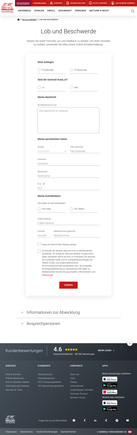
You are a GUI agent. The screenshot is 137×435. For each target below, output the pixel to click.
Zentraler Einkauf (79, 394)
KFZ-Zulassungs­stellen (49, 382)
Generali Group (77, 397)
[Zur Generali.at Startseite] (7, 7)
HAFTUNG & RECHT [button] (99, 10)
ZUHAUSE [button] (39, 10)
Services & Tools (14, 390)
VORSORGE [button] (80, 10)
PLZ (41, 184)
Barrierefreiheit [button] (68, 432)
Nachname (42, 171)
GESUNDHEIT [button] (65, 10)
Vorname (42, 159)
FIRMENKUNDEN (39, 3)
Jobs (72, 378)
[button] (44, 184)
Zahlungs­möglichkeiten (17, 386)
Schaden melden (77, 3)
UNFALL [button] (51, 10)
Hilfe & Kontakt (100, 3)
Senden (68, 285)
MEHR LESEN (104, 350)
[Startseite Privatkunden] (18, 19)
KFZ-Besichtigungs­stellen (51, 386)
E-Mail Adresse (44, 219)
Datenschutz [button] (26, 432)
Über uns (74, 374)
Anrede (41, 147)
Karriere (58, 3)
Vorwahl (41, 231)
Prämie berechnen (15, 378)
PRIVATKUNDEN (23, 3)
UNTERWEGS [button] (24, 10)
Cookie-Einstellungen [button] (47, 432)
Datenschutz (47, 275)
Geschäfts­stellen (46, 378)
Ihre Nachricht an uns (47, 105)
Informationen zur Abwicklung (53, 312)
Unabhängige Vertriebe (81, 390)
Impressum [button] (11, 432)
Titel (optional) (76, 147)
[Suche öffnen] (132, 11)
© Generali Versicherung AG (112, 432)
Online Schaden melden (17, 382)
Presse (73, 382)
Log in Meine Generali (125, 3)
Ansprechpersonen (43, 323)
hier (67, 272)
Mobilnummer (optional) (64, 231)
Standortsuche (45, 374)
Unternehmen (77, 386)
